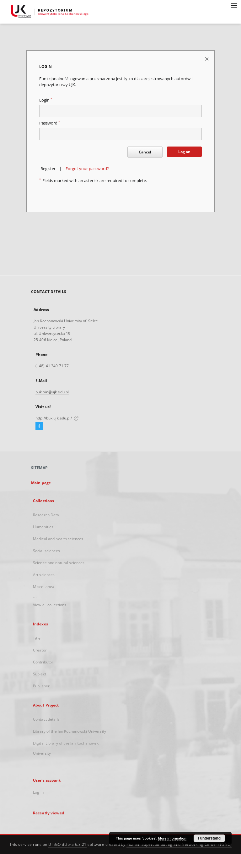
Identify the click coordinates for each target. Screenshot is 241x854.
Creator (40, 650)
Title (37, 638)
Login (45, 100)
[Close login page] (207, 58)
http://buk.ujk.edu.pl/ (57, 418)
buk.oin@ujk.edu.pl (52, 392)
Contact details (46, 719)
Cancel (145, 152)
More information (172, 838)
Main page (41, 482)
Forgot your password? (87, 168)
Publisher (41, 686)
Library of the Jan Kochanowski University (69, 731)
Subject (39, 674)
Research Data (46, 515)
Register (48, 168)
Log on (184, 151)
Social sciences (46, 550)
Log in (38, 792)
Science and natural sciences (58, 562)
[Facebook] (39, 426)
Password (49, 123)
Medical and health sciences (58, 538)
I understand (209, 838)
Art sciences (44, 574)
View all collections (49, 604)
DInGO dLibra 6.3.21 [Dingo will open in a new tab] (67, 844)
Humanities (43, 527)
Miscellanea (43, 586)
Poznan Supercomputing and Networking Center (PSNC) (179, 844)
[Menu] (233, 5)
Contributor (43, 662)
